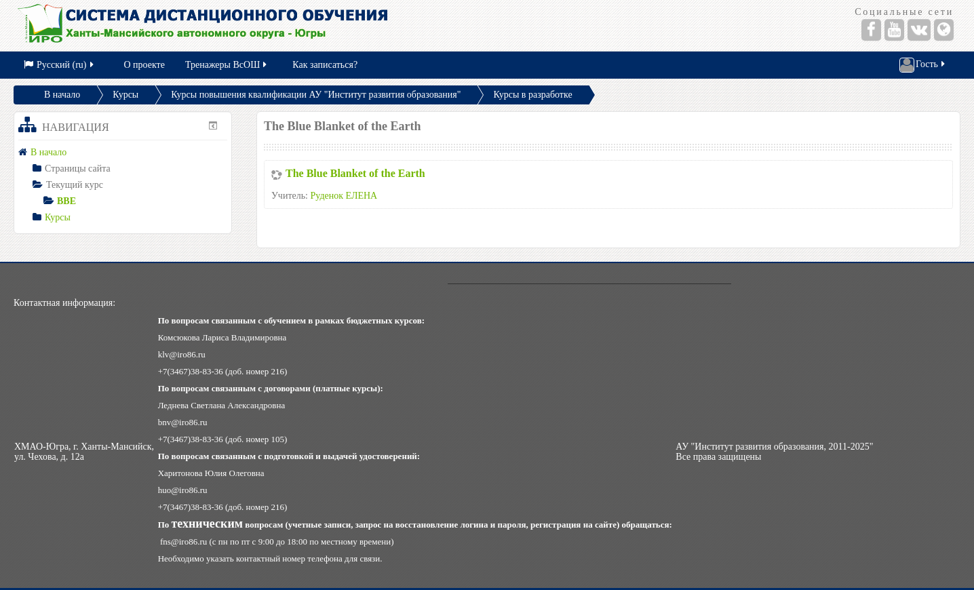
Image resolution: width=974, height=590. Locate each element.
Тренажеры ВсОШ (227, 65)
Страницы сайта (78, 168)
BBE (66, 201)
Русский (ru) (60, 65)
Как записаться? (324, 65)
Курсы (125, 95)
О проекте (144, 65)
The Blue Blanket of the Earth (355, 173)
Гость (923, 65)
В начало (62, 95)
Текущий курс (74, 185)
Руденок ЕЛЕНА (344, 196)
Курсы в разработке (532, 95)
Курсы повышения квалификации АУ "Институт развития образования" (316, 95)
